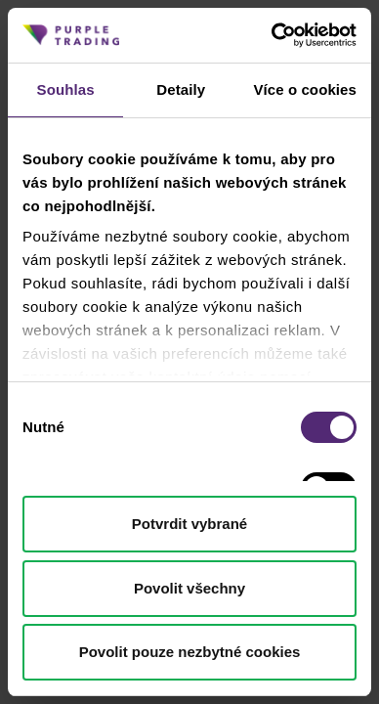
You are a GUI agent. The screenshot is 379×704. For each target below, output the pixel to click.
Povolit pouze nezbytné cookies (190, 651)
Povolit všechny (189, 588)
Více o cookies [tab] (305, 89)
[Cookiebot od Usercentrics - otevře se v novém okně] (272, 35)
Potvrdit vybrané (189, 523)
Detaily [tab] (180, 89)
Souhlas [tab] (66, 89)
